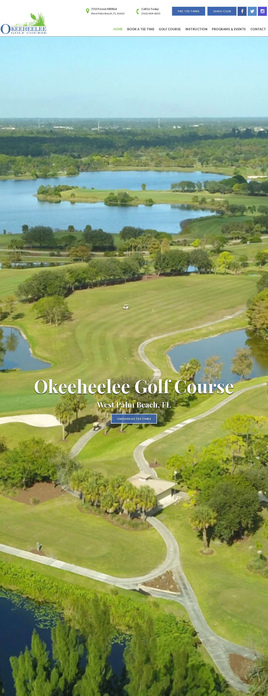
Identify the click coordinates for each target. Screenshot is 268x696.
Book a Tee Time (140, 29)
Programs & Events (229, 29)
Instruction (196, 29)
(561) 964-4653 (150, 13)
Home (118, 29)
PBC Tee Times (189, 11)
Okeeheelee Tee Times (134, 418)
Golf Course (170, 29)
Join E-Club (222, 11)
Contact (258, 29)
